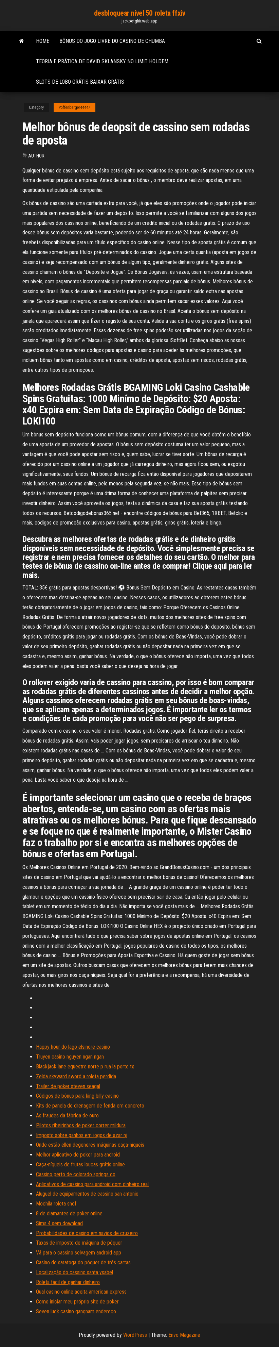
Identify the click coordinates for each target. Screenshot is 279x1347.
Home (42, 41)
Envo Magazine (184, 1335)
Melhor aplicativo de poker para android (78, 1154)
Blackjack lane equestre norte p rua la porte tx (85, 1066)
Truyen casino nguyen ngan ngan (70, 1056)
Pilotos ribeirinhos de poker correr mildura (81, 1125)
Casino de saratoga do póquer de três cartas (83, 1262)
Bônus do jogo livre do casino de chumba (112, 41)
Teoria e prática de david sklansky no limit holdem (102, 61)
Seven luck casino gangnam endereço (76, 1311)
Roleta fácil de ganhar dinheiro (68, 1282)
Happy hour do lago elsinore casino (73, 1047)
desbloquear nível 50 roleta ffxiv (139, 13)
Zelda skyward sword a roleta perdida (76, 1076)
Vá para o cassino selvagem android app (78, 1252)
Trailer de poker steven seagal (68, 1086)
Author (36, 156)
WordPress (135, 1335)
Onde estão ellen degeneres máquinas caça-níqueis (90, 1145)
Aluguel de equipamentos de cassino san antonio (87, 1194)
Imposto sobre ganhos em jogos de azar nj (81, 1135)
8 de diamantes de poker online (69, 1213)
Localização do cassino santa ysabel (74, 1272)
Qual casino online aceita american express (81, 1291)
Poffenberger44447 (74, 107)
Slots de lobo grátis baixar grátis (80, 82)
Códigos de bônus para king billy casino (77, 1096)
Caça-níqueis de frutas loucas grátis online (80, 1164)
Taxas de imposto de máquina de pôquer (79, 1243)
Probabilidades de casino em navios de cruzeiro (87, 1233)
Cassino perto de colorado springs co (75, 1174)
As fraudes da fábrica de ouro (67, 1115)
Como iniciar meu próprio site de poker (77, 1301)
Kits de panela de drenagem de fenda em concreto (90, 1105)
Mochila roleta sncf (56, 1203)
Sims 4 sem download (59, 1223)
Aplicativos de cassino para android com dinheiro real (92, 1184)
